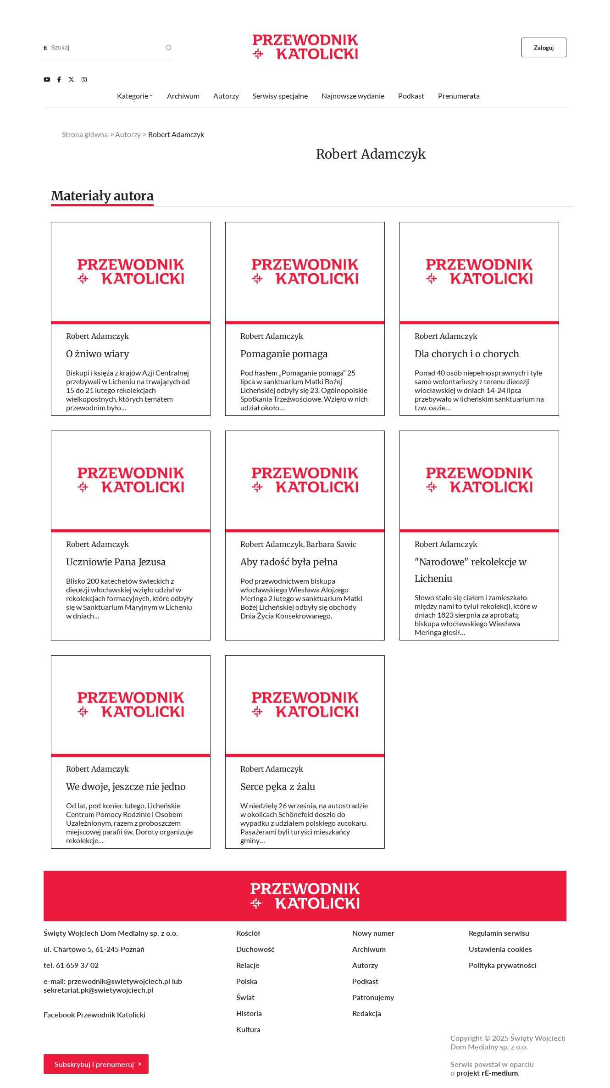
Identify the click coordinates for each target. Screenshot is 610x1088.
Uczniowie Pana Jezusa (116, 562)
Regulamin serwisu (499, 932)
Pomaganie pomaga (284, 353)
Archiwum (183, 95)
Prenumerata (459, 95)
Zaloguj (544, 47)
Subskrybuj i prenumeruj (94, 1064)
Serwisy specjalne (280, 95)
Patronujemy (373, 997)
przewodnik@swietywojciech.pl (118, 981)
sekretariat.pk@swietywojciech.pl (98, 989)
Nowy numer (373, 932)
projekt (487, 1072)
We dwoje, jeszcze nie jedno (126, 786)
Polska (246, 981)
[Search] (45, 47)
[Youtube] (47, 79)
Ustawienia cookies (500, 948)
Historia (249, 1013)
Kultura (248, 1029)
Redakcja (366, 1013)
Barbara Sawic (331, 544)
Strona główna (85, 134)
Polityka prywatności (503, 965)
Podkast (411, 95)
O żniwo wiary (97, 353)
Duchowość (255, 948)
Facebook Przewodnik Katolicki (95, 1014)
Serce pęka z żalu (277, 786)
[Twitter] (71, 79)
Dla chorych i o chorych (467, 353)
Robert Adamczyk (97, 336)
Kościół (248, 932)
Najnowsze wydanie (353, 95)
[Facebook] (59, 79)
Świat (245, 997)
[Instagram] (84, 79)
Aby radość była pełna (289, 562)
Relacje (248, 965)
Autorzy (226, 95)
